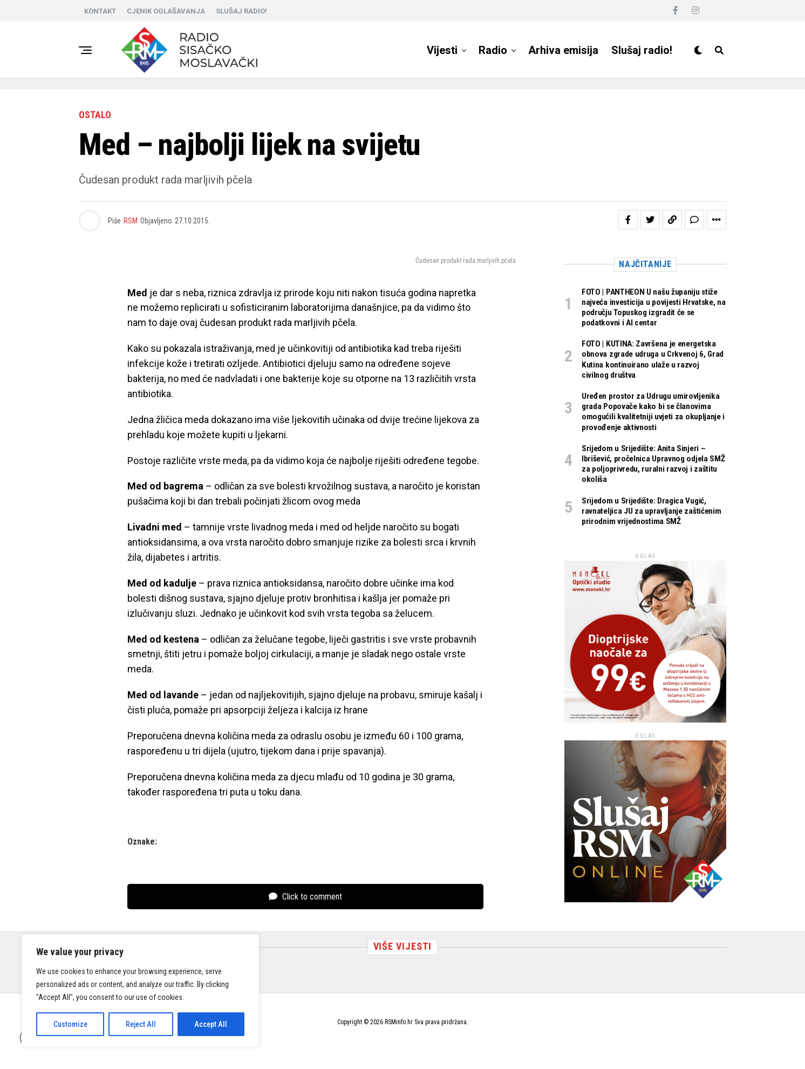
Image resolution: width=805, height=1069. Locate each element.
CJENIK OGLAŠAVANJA (166, 11)
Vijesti (442, 50)
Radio (493, 50)
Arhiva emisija (563, 50)
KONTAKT (100, 11)
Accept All (210, 1024)
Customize (70, 1024)
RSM (131, 220)
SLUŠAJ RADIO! (241, 11)
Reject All (141, 1024)
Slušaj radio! (641, 50)
